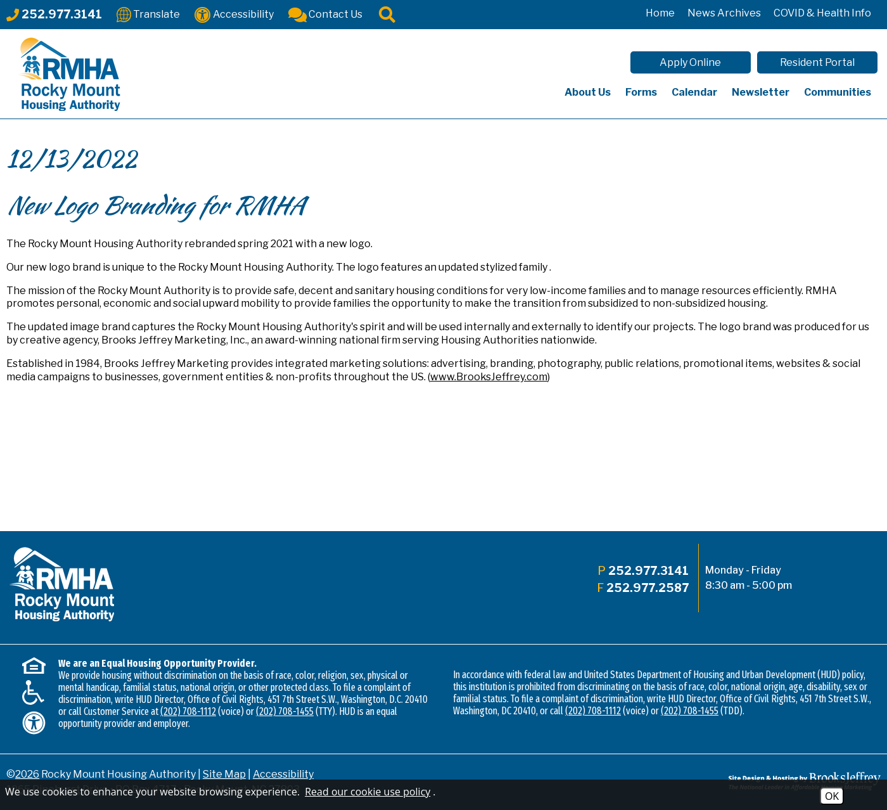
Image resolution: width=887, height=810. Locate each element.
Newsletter (760, 92)
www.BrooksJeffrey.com (488, 377)
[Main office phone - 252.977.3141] (54, 14)
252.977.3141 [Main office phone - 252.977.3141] (648, 570)
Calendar (694, 92)
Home (660, 13)
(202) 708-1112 (188, 711)
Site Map (224, 774)
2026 (27, 774)
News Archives (724, 13)
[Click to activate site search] (387, 14)
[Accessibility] (234, 14)
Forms (641, 92)
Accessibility (283, 774)
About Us (588, 92)
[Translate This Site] (148, 14)
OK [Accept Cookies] (832, 796)
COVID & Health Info (822, 13)
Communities (837, 92)
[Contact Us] (325, 14)
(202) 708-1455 (285, 711)
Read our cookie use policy (367, 792)
